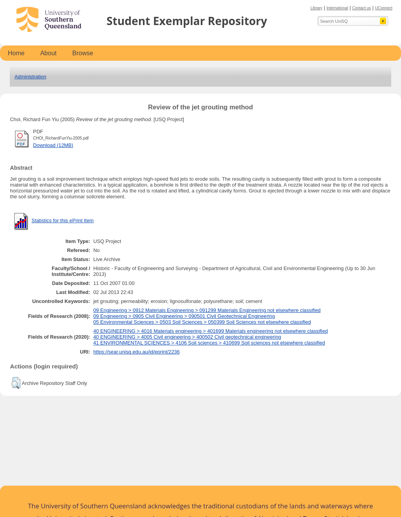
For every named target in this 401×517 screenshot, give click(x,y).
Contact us (361, 8)
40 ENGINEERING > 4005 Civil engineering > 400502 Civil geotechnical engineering (187, 337)
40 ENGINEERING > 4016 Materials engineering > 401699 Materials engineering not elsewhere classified (210, 331)
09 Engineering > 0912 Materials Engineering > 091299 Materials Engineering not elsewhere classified (207, 310)
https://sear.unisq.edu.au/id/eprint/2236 (136, 352)
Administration (30, 77)
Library (317, 8)
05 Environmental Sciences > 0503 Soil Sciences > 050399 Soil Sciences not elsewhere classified (202, 322)
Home (16, 53)
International (337, 8)
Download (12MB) (53, 145)
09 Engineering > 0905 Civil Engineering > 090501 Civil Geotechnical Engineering (184, 316)
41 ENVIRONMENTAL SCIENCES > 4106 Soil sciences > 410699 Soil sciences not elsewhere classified (209, 343)
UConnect (383, 8)
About (48, 53)
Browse (82, 53)
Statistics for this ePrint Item (63, 220)
